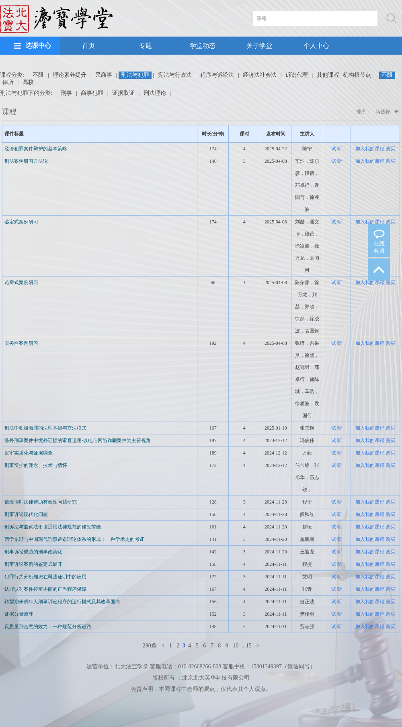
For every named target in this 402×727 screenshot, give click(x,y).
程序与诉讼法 (217, 75)
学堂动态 (202, 45)
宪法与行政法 (175, 75)
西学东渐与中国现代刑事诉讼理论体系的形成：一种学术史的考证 (74, 539)
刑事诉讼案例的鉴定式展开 (33, 564)
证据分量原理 (18, 614)
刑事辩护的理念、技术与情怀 (35, 465)
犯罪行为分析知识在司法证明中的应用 (45, 577)
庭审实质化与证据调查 (28, 453)
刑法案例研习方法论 (26, 161)
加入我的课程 (369, 149)
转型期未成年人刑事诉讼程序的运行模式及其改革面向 (62, 601)
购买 (390, 149)
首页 (88, 45)
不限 (38, 75)
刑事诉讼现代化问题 (26, 514)
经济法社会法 (260, 75)
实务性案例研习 (21, 343)
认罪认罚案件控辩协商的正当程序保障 (45, 589)
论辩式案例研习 (21, 282)
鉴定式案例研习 (21, 222)
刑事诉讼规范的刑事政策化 (33, 552)
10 (235, 646)
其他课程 (328, 75)
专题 (145, 45)
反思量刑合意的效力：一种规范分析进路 (47, 626)
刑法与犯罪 (135, 75)
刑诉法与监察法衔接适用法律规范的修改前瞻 (52, 527)
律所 (8, 82)
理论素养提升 (69, 75)
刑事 (66, 93)
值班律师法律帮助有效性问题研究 (40, 502)
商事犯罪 (92, 93)
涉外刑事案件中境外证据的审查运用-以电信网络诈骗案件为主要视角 (77, 440)
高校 (28, 82)
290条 (150, 646)
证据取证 (123, 93)
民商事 (103, 75)
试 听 (336, 149)
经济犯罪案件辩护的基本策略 (35, 149)
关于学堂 (259, 45)
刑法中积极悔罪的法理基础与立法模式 (45, 428)
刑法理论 (155, 93)
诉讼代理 (296, 75)
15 (249, 646)
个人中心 (316, 45)
